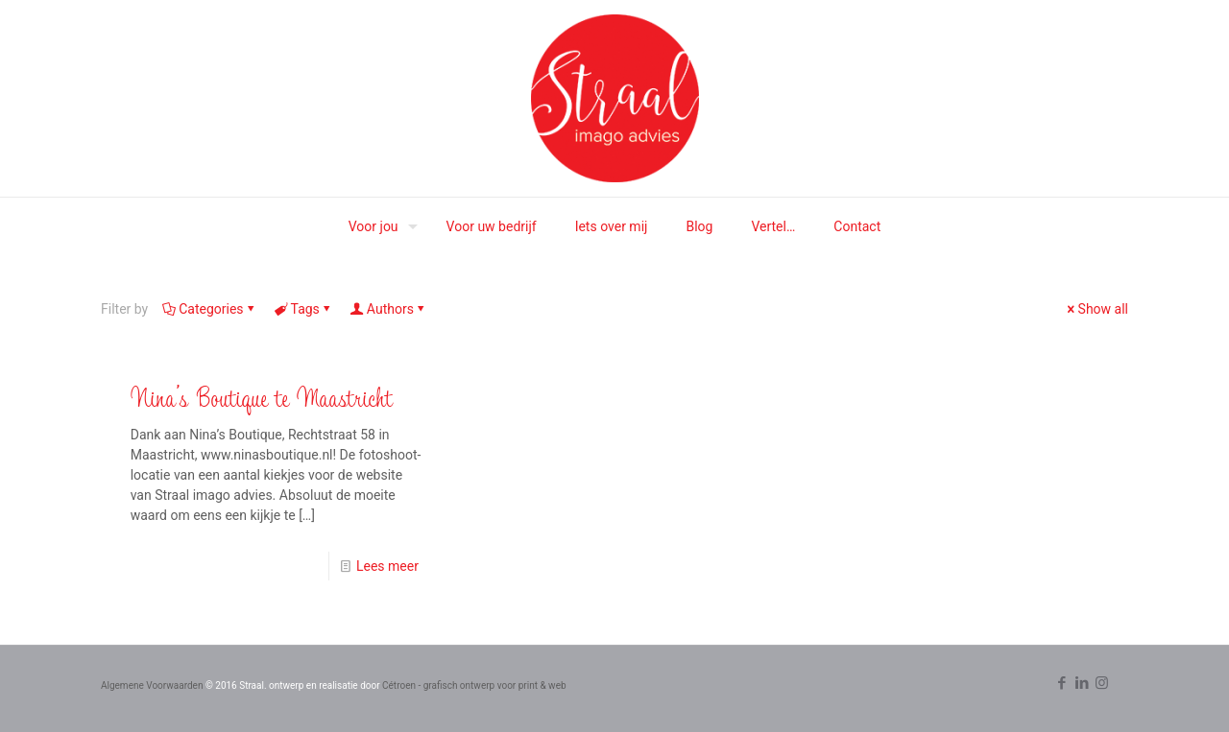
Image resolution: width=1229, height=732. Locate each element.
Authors (388, 309)
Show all (1096, 309)
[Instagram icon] (1102, 683)
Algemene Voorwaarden (152, 685)
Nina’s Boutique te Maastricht (262, 396)
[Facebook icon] (1061, 683)
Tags (304, 309)
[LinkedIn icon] (1081, 683)
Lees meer (387, 566)
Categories (209, 309)
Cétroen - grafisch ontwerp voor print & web (474, 685)
